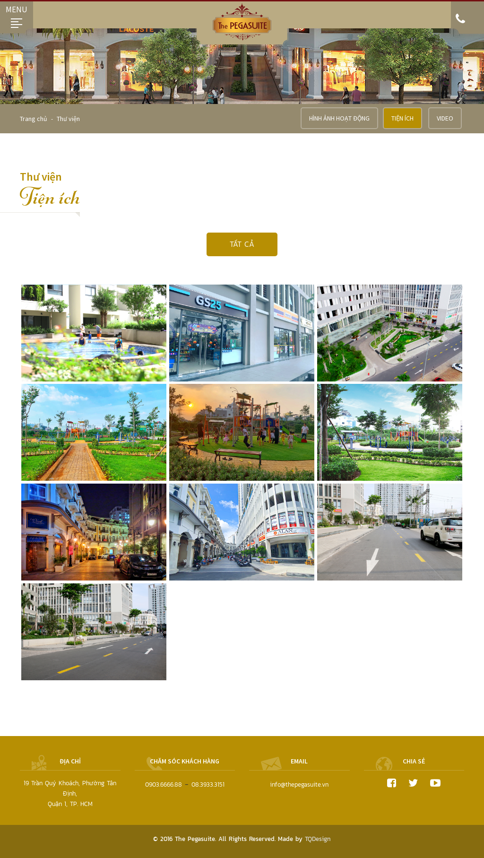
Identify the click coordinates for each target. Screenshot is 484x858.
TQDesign (318, 838)
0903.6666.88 (163, 784)
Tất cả (242, 244)
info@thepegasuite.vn (299, 784)
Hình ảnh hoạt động (339, 118)
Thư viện (68, 118)
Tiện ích (402, 118)
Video (445, 118)
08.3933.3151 (208, 784)
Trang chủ (34, 118)
